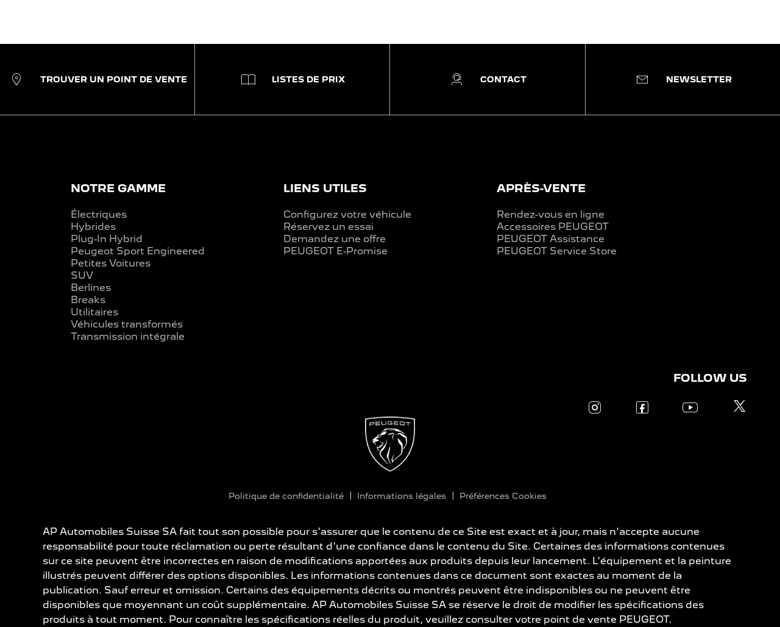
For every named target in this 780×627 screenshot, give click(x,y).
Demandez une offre (334, 239)
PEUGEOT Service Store (557, 251)
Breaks (88, 300)
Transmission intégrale (128, 336)
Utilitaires (94, 312)
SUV (82, 275)
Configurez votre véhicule (347, 214)
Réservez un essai (328, 226)
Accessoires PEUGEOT (553, 226)
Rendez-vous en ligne (550, 214)
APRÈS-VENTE (541, 188)
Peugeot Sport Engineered (138, 251)
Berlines (91, 287)
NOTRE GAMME (118, 188)
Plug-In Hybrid (107, 239)
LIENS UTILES (325, 188)
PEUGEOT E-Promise (335, 251)
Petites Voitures (111, 263)
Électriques (99, 214)
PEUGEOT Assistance (550, 239)
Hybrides (93, 226)
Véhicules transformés (127, 324)
